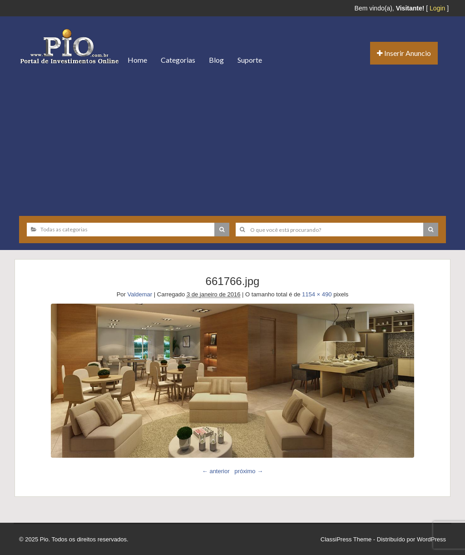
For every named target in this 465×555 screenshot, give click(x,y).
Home (137, 59)
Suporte (249, 59)
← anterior (216, 471)
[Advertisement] (232, 141)
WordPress (431, 539)
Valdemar (139, 294)
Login (437, 8)
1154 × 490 (316, 294)
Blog (216, 59)
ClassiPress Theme (346, 539)
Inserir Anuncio (404, 53)
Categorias (178, 59)
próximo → (248, 471)
